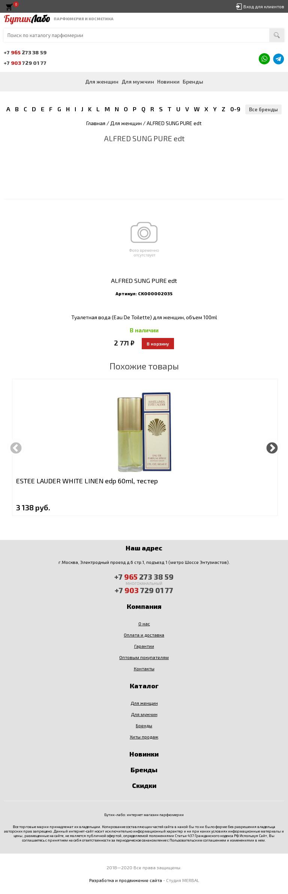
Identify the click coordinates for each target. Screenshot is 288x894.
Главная (95, 123)
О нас (144, 623)
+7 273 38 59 (25, 52)
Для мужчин (138, 81)
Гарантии (144, 646)
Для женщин (101, 81)
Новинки (168, 81)
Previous (16, 447)
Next (272, 447)
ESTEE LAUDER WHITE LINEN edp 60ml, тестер (87, 481)
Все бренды (263, 109)
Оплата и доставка (144, 634)
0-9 (235, 108)
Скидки (144, 785)
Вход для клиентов (263, 6)
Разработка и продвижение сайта (125, 880)
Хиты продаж (144, 736)
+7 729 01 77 (25, 63)
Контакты (144, 668)
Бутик (27, 19)
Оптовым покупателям (144, 657)
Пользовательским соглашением (198, 840)
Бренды (193, 81)
